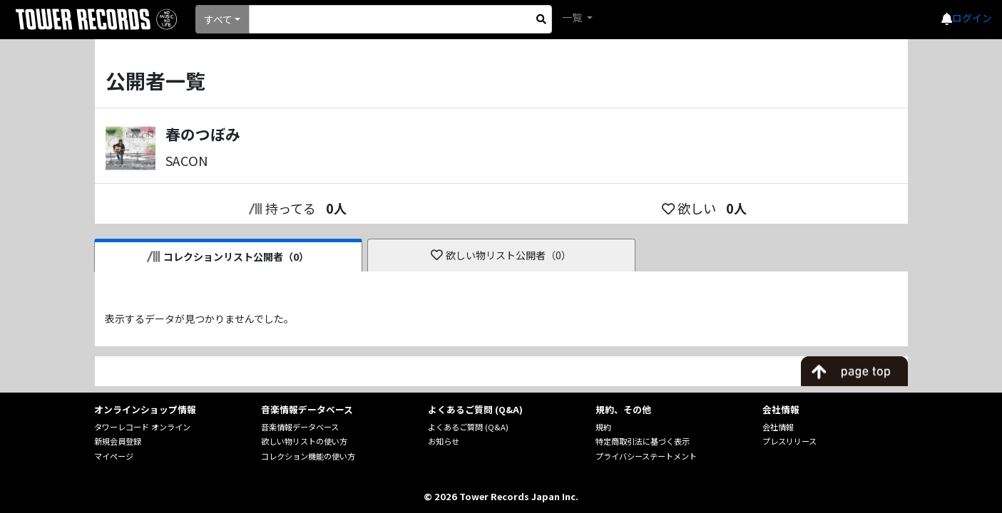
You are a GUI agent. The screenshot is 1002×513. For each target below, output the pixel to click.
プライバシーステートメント (646, 456)
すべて (218, 19)
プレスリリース (789, 441)
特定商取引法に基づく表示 (642, 441)
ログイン (972, 18)
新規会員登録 (117, 441)
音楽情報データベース (300, 426)
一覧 (573, 17)
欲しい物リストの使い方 (304, 441)
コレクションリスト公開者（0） (228, 256)
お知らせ (443, 441)
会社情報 (778, 426)
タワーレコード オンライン (142, 426)
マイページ (113, 456)
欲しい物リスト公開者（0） (501, 255)
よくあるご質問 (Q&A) (468, 426)
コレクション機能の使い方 (308, 456)
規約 (603, 426)
